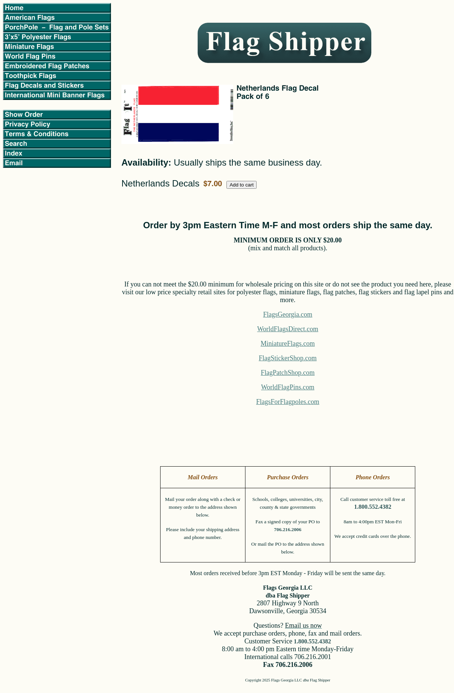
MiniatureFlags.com (288, 343)
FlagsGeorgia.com (287, 314)
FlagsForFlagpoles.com (288, 401)
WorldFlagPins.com (287, 387)
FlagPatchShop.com (288, 372)
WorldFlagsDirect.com (287, 329)
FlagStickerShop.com (288, 358)
